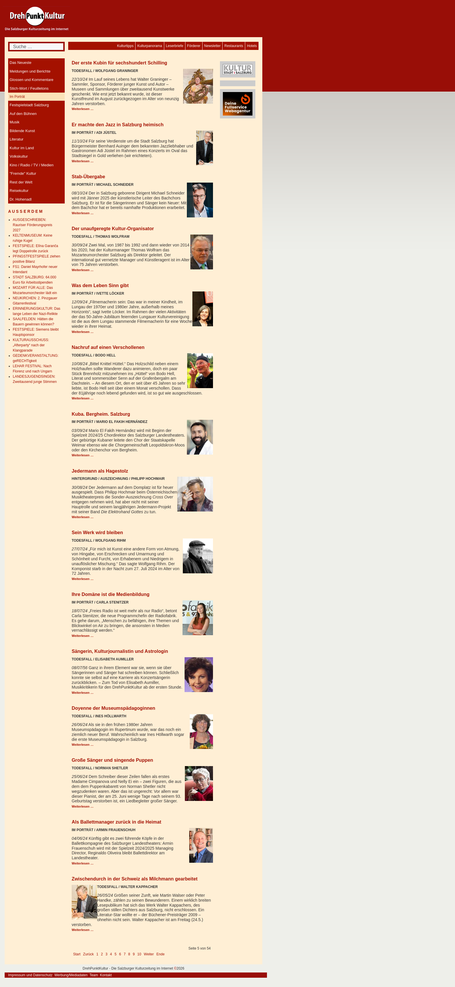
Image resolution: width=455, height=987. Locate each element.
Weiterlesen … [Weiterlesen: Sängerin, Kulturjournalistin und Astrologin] (83, 692)
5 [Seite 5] (116, 954)
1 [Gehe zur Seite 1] (97, 954)
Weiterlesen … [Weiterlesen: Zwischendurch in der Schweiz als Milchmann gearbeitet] (83, 930)
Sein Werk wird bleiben (97, 532)
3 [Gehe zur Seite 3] (106, 954)
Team (93, 975)
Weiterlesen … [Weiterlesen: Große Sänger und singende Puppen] (83, 806)
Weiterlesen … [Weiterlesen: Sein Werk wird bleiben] (83, 579)
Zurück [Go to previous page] (88, 954)
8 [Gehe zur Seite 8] (129, 954)
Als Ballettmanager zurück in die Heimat (116, 821)
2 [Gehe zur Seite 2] (102, 954)
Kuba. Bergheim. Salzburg (101, 414)
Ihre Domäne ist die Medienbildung (110, 594)
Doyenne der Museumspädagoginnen (113, 708)
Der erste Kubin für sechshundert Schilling (119, 62)
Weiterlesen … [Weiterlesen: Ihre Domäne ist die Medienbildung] (83, 635)
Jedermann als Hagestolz (100, 470)
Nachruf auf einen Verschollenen (108, 347)
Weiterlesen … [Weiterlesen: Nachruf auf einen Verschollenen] (83, 398)
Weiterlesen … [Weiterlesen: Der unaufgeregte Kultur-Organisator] (83, 270)
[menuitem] (252, 46)
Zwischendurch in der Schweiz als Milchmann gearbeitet (135, 878)
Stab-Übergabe (88, 176)
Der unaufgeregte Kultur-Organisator (113, 228)
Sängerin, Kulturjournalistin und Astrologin (120, 651)
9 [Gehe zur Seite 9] (134, 954)
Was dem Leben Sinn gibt (100, 285)
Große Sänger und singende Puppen (112, 760)
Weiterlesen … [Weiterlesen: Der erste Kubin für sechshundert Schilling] (83, 109)
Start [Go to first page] (76, 954)
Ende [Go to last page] (160, 954)
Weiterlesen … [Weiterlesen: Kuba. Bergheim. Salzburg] (83, 455)
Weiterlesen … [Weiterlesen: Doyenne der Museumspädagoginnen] (83, 744)
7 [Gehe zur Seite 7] (125, 954)
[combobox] (36, 46)
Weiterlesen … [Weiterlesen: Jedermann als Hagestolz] (83, 517)
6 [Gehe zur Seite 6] (120, 954)
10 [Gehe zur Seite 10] (139, 954)
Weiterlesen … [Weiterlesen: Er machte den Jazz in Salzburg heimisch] (83, 161)
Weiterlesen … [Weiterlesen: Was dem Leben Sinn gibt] (83, 332)
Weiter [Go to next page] (149, 954)
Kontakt (106, 975)
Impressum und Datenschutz (30, 975)
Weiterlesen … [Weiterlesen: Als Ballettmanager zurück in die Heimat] (83, 863)
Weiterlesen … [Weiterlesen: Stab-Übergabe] (83, 213)
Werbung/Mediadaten (71, 975)
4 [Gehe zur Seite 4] (111, 954)
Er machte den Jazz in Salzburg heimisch (118, 124)
